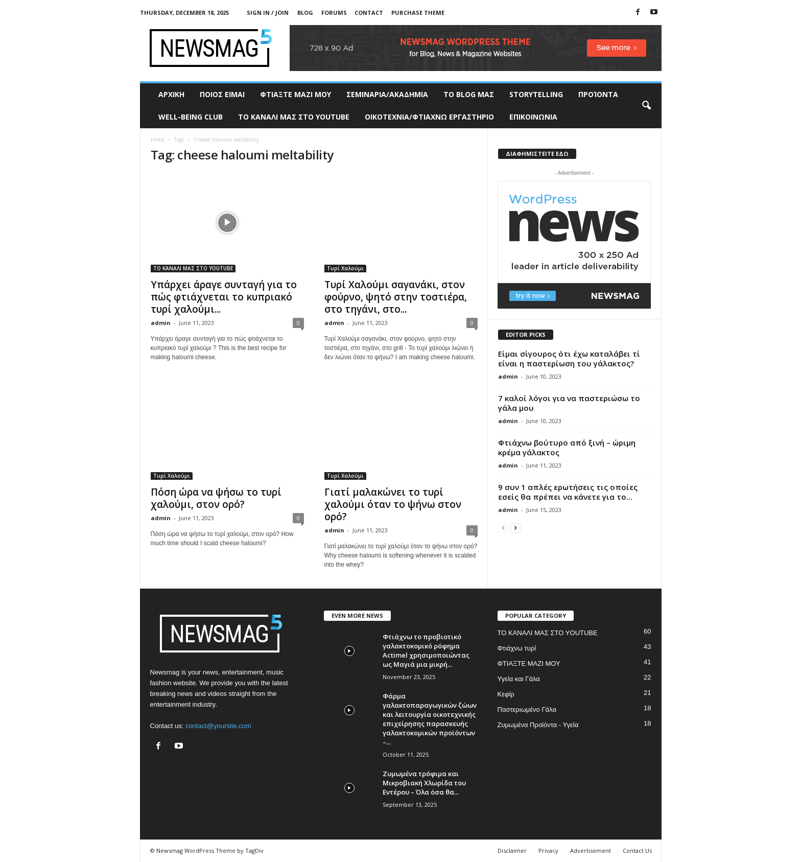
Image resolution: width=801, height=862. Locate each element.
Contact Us (637, 850)
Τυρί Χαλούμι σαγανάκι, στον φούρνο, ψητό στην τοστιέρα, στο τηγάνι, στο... (395, 297)
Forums (334, 12)
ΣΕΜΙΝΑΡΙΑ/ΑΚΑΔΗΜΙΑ (387, 94)
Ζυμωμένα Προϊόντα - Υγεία (538, 725)
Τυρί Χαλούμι (345, 268)
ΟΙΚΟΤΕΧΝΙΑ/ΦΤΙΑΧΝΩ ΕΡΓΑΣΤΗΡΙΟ (429, 117)
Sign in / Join (268, 12)
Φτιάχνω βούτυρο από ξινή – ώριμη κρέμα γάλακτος (566, 447)
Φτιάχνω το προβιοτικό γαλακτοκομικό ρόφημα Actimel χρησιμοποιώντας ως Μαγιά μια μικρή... (426, 650)
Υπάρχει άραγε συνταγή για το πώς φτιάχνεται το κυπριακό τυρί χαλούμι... (224, 297)
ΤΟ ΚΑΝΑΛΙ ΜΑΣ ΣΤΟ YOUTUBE (293, 117)
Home (157, 139)
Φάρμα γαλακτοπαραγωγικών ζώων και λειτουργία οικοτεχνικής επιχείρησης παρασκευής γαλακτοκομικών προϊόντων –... (430, 719)
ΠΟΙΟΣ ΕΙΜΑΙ (222, 94)
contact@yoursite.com (218, 726)
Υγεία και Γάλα (519, 679)
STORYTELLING (536, 94)
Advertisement (590, 850)
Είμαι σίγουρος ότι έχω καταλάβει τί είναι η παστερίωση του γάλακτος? (569, 358)
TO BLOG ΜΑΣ (468, 94)
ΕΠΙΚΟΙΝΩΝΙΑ (533, 117)
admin (161, 323)
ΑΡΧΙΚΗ (171, 94)
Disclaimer (512, 850)
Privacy (548, 850)
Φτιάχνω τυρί (517, 648)
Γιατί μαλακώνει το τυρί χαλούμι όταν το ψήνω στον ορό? (392, 504)
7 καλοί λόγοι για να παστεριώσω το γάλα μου (569, 403)
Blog (305, 12)
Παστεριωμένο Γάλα (527, 709)
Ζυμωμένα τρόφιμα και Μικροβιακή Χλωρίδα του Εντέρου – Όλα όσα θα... (424, 783)
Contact (369, 12)
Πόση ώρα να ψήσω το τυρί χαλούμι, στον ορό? (216, 498)
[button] (646, 106)
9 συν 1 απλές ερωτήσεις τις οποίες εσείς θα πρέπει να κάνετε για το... (568, 492)
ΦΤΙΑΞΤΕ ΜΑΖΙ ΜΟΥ (295, 94)
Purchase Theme (417, 12)
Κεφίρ (506, 694)
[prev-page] (503, 527)
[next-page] (515, 527)
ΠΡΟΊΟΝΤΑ (598, 94)
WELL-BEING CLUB (190, 117)
